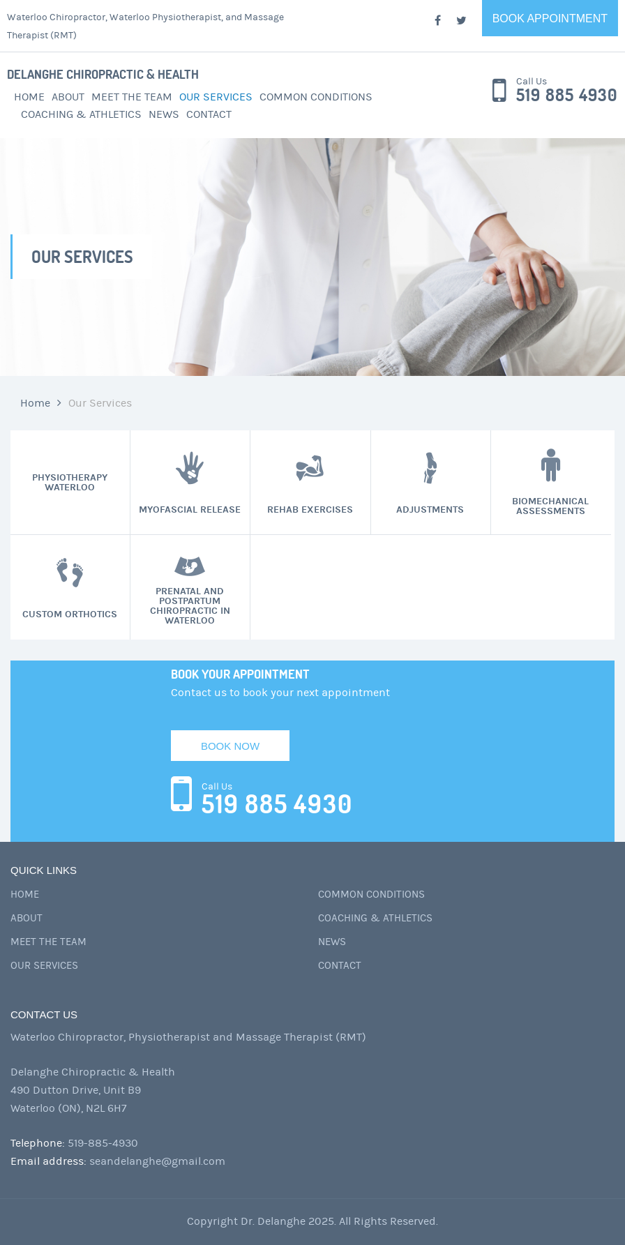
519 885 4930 (566, 95)
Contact (209, 114)
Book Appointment (550, 18)
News (164, 114)
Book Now (230, 746)
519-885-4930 (103, 1143)
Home (29, 97)
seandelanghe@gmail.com (157, 1161)
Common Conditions (315, 97)
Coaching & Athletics (81, 114)
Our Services (216, 97)
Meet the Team (131, 97)
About (68, 97)
